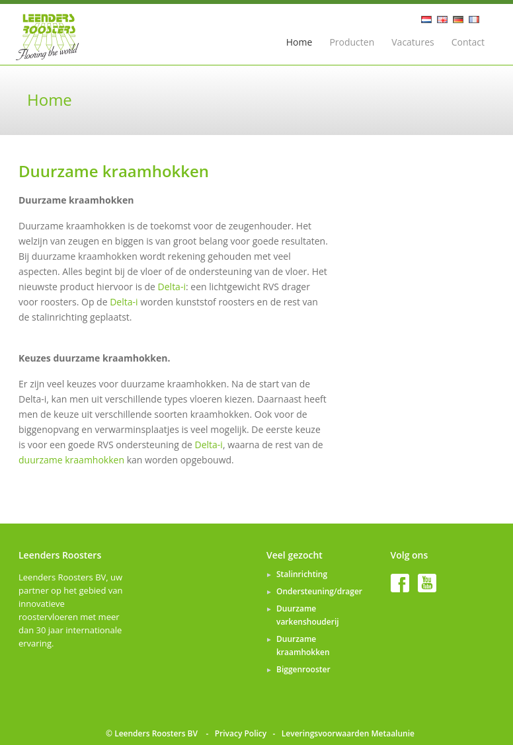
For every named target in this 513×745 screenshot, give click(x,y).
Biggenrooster (303, 669)
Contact (468, 42)
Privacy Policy (241, 733)
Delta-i (172, 286)
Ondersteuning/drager (319, 591)
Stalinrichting (301, 574)
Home (299, 42)
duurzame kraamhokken (73, 459)
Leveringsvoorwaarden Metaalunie (348, 733)
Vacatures (412, 42)
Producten (351, 42)
